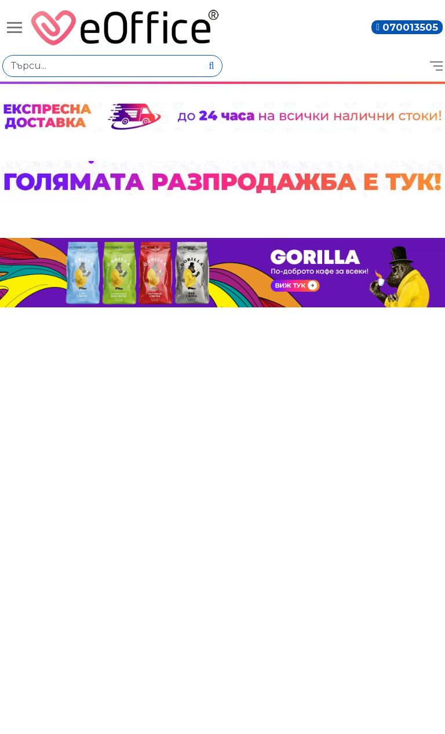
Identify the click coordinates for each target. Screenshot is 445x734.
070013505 (410, 27)
